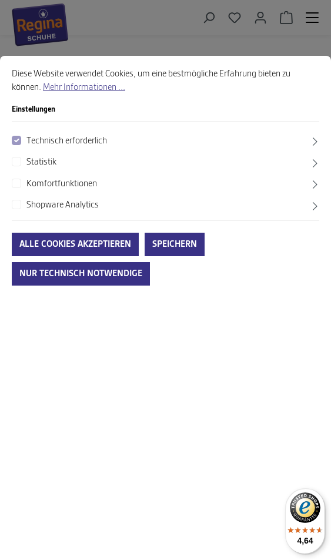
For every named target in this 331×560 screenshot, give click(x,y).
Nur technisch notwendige (80, 274)
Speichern (174, 244)
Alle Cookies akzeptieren (75, 244)
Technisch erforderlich (66, 141)
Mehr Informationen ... (84, 87)
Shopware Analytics (62, 205)
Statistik (41, 162)
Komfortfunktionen (61, 184)
